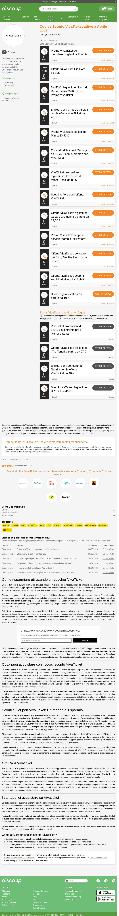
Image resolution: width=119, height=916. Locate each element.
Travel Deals (87, 18)
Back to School (71, 900)
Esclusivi (25, 17)
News (4, 897)
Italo (23, 525)
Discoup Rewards (6, 18)
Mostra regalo (103, 294)
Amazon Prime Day (73, 897)
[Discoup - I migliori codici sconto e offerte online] (11, 9)
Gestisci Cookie (79, 915)
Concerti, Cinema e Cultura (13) (10, 99)
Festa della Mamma (73, 891)
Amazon (6, 525)
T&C (35, 900)
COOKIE (71, 915)
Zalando (15, 525)
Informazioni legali (40, 902)
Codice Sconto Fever (98, 858)
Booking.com (90, 525)
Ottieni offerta (103, 50)
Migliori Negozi (55, 18)
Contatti (36, 894)
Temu (49, 525)
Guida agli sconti (9, 905)
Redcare (57, 525)
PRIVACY (63, 915)
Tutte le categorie (9, 902)
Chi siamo (6, 891)
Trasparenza (38, 905)
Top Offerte (37, 18)
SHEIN (42, 525)
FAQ (35, 897)
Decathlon (7, 530)
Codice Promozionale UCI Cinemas (19, 858)
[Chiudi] (115, 1)
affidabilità (45, 452)
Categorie (74, 16)
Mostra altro (58, 474)
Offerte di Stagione (103, 18)
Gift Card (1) (8, 83)
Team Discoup (39, 908)
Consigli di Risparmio (50, 34)
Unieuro (79, 525)
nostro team (71, 447)
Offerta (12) (8, 86)
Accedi (107, 8)
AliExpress (32, 525)
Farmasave (102, 525)
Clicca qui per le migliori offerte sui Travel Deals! (58, 2)
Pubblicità (6, 894)
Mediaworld (68, 525)
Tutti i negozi (7, 900)
